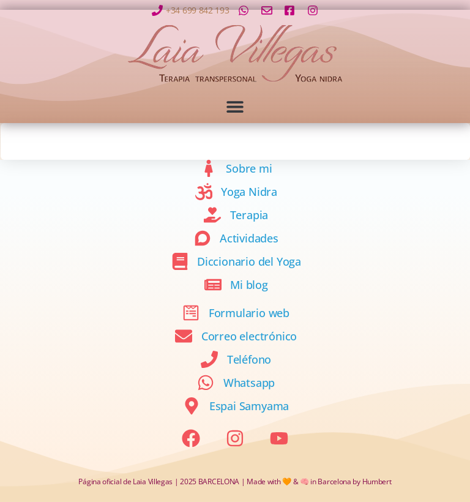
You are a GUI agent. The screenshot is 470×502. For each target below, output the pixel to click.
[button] (235, 106)
